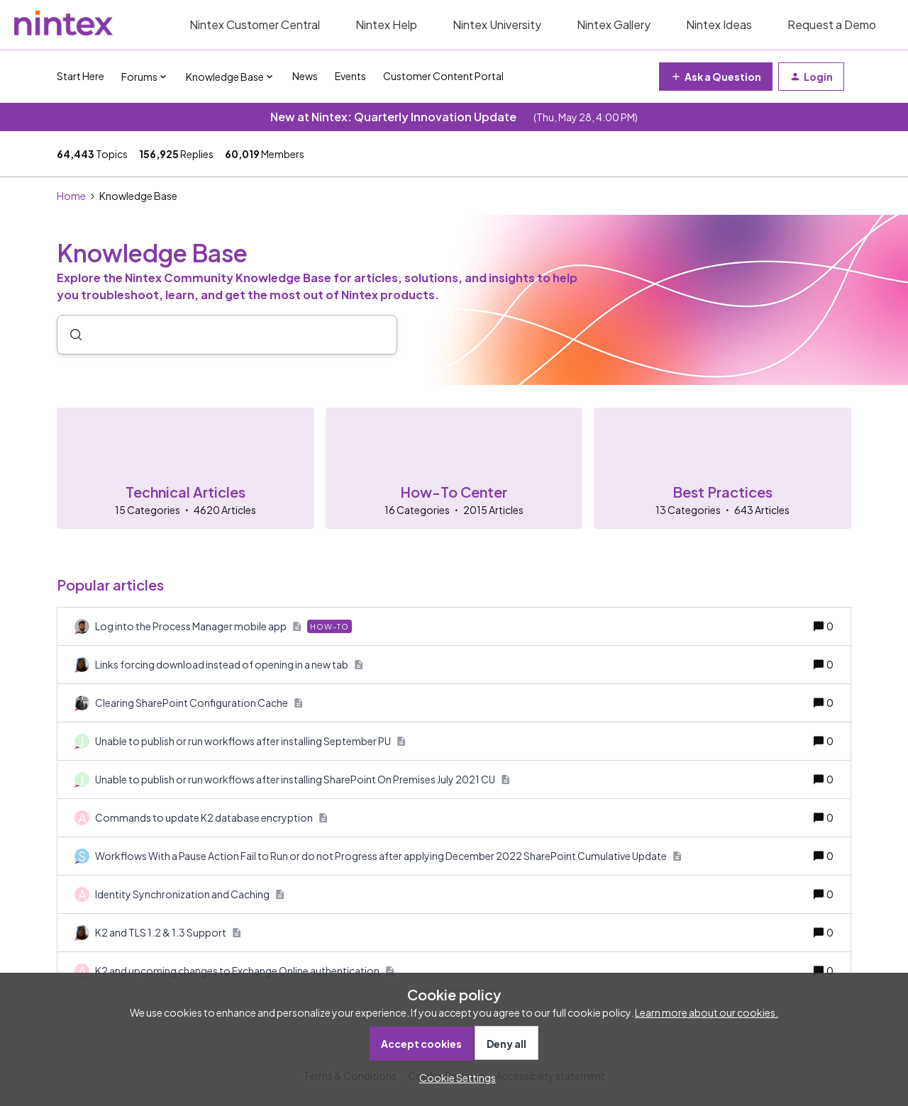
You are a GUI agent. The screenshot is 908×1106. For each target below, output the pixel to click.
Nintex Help (386, 24)
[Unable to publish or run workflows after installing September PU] (250, 741)
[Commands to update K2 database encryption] (211, 818)
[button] (454, 1077)
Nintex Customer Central (254, 24)
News (305, 75)
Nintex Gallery (613, 24)
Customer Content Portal (443, 75)
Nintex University (497, 24)
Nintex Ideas (719, 24)
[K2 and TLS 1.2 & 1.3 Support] (168, 932)
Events (350, 75)
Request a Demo (831, 24)
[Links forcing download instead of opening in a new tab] (229, 664)
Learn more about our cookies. (706, 1012)
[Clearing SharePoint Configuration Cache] (199, 703)
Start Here (80, 75)
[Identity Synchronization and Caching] (189, 894)
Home (71, 195)
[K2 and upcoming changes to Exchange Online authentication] (244, 971)
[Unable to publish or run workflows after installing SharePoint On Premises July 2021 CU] (302, 779)
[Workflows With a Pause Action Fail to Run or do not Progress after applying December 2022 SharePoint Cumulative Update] (388, 856)
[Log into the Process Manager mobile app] (223, 626)
